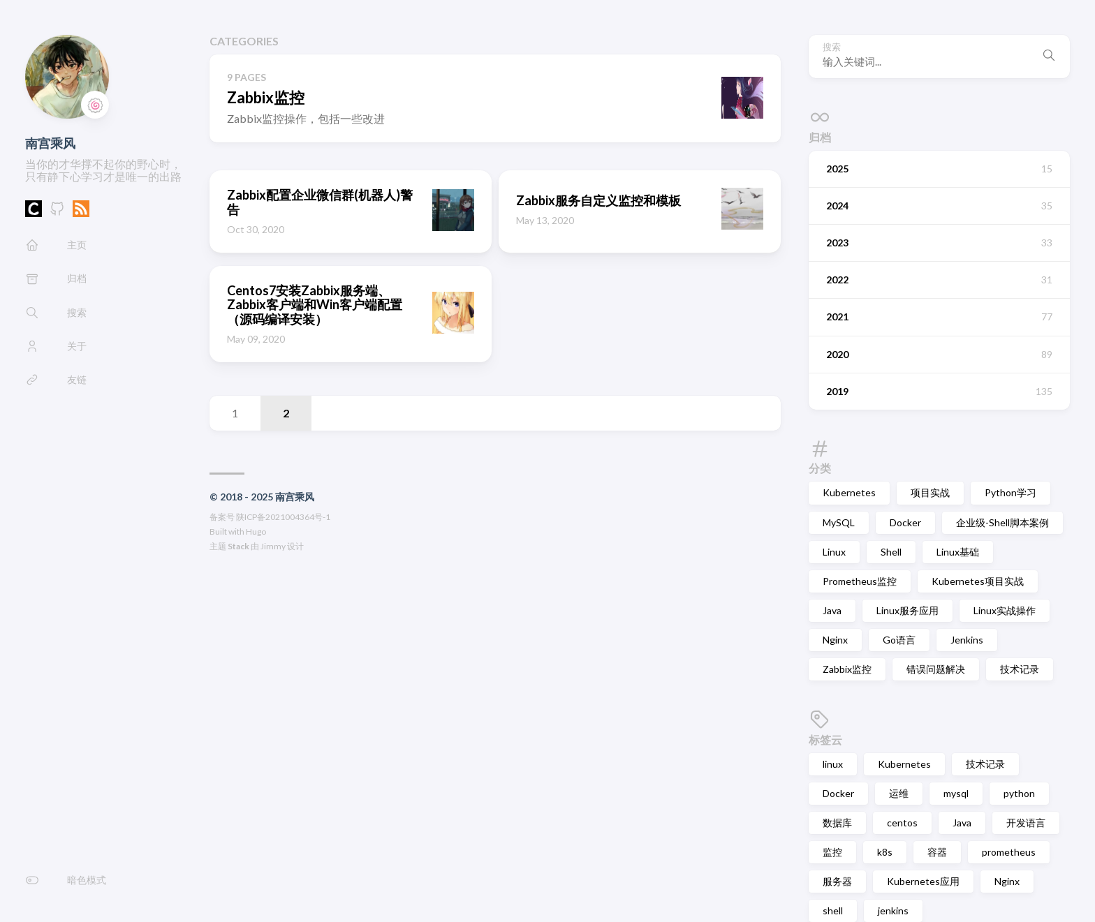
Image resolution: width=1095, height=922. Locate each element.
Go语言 (899, 640)
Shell (891, 552)
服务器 (837, 881)
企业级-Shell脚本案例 (1002, 522)
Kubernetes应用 (923, 881)
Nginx (835, 640)
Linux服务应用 (907, 610)
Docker (905, 522)
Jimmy (273, 546)
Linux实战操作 (1004, 610)
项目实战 (930, 492)
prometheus (1009, 852)
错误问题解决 (935, 669)
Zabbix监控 (847, 669)
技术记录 (1019, 669)
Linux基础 (957, 552)
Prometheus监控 (860, 581)
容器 (937, 852)
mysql (956, 793)
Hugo (256, 531)
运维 (899, 793)
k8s (884, 852)
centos (902, 822)
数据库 (837, 822)
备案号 (222, 517)
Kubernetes (849, 492)
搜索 (832, 47)
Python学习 (1010, 492)
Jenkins (966, 640)
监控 (832, 852)
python (1019, 793)
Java (832, 610)
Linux (834, 552)
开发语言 (1025, 822)
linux (833, 764)
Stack (238, 546)
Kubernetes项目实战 (978, 581)
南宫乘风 (50, 143)
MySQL (839, 522)
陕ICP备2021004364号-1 (283, 517)
